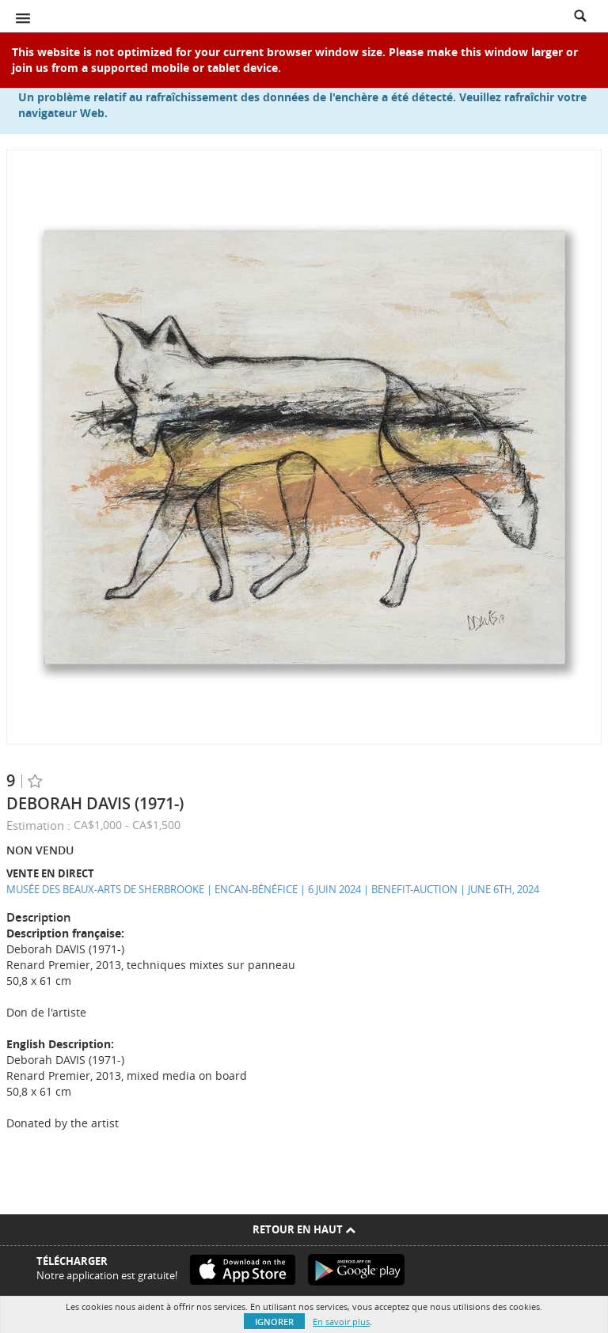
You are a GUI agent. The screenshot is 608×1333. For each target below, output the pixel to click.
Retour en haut (304, 1229)
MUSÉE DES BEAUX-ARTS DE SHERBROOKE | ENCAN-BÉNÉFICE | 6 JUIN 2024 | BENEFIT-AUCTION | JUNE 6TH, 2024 (272, 889)
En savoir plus (341, 1321)
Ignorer (274, 1321)
